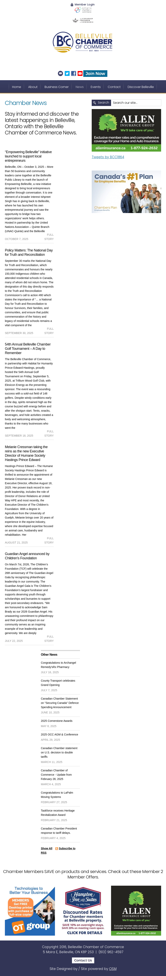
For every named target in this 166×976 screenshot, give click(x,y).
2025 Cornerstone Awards (57, 720)
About (33, 87)
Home (16, 87)
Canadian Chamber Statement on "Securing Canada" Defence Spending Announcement (60, 703)
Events (96, 87)
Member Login (83, 4)
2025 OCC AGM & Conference (59, 734)
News (80, 87)
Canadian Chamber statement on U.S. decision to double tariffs (59, 752)
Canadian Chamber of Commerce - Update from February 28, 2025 (56, 775)
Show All (46, 848)
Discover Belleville (141, 87)
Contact (114, 87)
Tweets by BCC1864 (108, 157)
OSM (113, 968)
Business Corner (57, 87)
